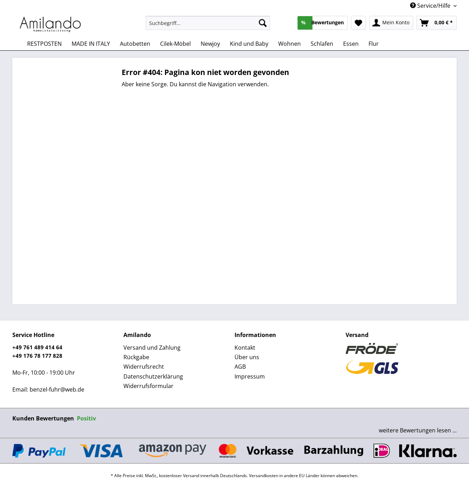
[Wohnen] (289, 43)
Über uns (246, 357)
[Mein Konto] (391, 23)
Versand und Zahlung (152, 347)
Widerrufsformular (148, 386)
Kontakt (244, 347)
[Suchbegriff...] (208, 23)
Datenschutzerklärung (153, 376)
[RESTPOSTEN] (44, 43)
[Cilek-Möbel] (175, 43)
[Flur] (374, 43)
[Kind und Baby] (249, 43)
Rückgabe (136, 357)
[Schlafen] (322, 43)
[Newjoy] (210, 43)
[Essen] (351, 43)
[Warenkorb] (436, 23)
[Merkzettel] (358, 23)
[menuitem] (208, 26)
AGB (240, 366)
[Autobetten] (135, 43)
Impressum (249, 376)
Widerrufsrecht (143, 366)
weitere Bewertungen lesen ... (418, 430)
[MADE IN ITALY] (91, 43)
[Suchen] (262, 23)
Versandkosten (263, 476)
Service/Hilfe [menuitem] (431, 6)
